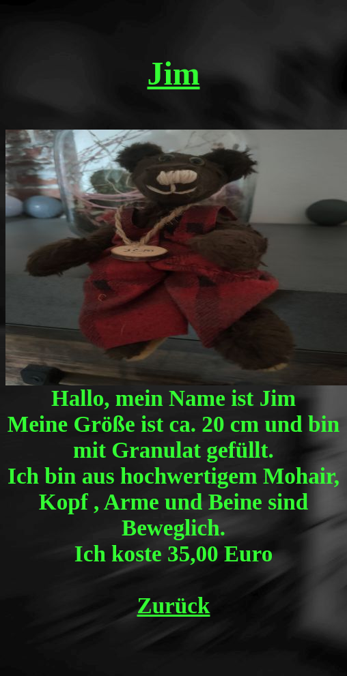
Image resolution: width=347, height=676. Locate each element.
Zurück (173, 605)
